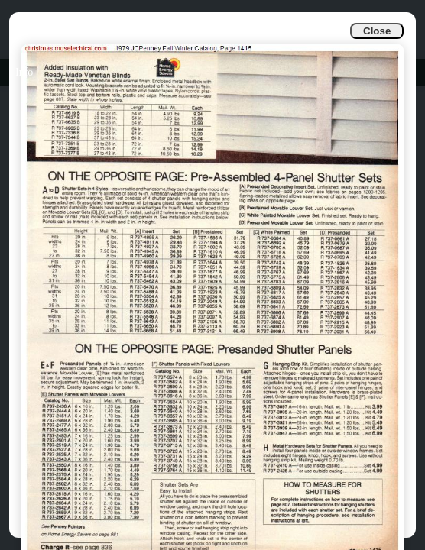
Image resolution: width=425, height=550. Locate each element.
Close (377, 31)
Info (24, 72)
